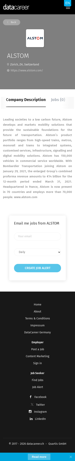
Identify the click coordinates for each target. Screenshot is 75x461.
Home (37, 304)
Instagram (40, 411)
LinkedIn (40, 419)
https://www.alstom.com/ (27, 70)
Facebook (40, 397)
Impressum (37, 325)
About (37, 311)
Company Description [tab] (26, 99)
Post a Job (37, 349)
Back (13, 22)
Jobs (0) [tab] (58, 99)
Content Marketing (37, 356)
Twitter (40, 405)
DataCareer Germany (37, 332)
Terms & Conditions (37, 318)
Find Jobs (37, 380)
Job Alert (37, 387)
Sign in (37, 363)
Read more (39, 456)
